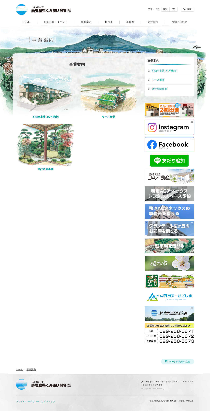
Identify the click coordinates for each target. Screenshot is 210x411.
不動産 (130, 22)
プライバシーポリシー (27, 401)
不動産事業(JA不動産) (45, 116)
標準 (165, 9)
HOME (27, 22)
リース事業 (108, 116)
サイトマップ (48, 401)
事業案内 (86, 22)
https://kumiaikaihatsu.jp (154, 388)
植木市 (109, 22)
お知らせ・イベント (56, 22)
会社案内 (152, 22)
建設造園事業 (45, 169)
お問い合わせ (179, 22)
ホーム (19, 369)
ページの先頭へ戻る (179, 361)
